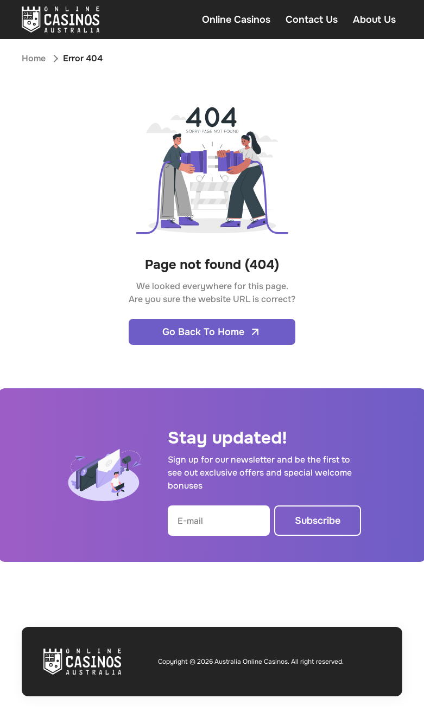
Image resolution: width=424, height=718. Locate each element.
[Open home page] (60, 20)
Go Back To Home (212, 331)
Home (34, 58)
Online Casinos (236, 19)
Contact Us (312, 19)
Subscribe (317, 521)
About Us (374, 19)
